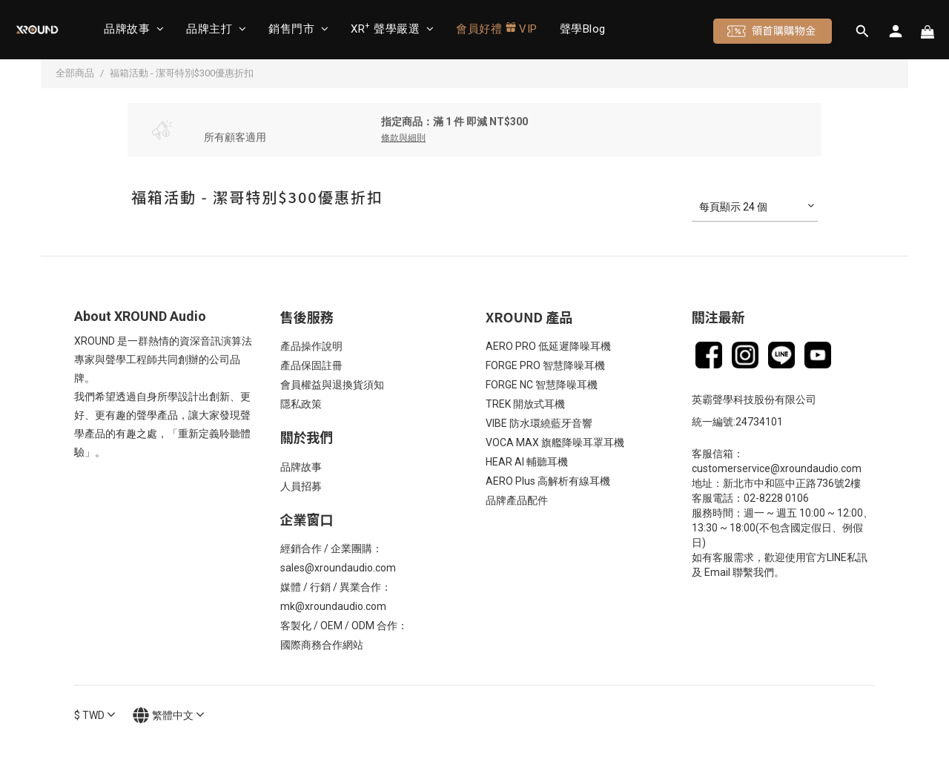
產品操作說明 (311, 346)
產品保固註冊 (311, 365)
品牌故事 (134, 29)
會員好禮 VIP (497, 28)
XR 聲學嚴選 (392, 28)
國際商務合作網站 (321, 645)
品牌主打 (216, 29)
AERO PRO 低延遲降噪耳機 (548, 346)
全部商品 (75, 73)
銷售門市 (298, 29)
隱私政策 (301, 404)
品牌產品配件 (517, 500)
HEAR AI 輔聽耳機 (527, 462)
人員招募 (301, 486)
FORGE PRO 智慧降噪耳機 (545, 365)
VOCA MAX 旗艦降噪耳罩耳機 (555, 442)
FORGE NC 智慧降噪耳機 (542, 385)
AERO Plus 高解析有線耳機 (548, 481)
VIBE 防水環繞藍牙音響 (539, 423)
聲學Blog (583, 29)
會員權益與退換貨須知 (332, 385)
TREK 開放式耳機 (525, 404)
